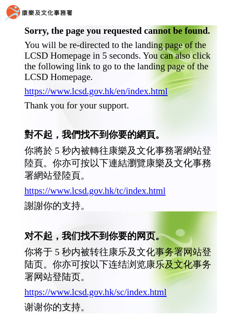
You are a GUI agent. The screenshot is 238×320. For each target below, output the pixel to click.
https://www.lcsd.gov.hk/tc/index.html (94, 190)
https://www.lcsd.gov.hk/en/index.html (96, 91)
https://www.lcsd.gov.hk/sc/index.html (95, 292)
